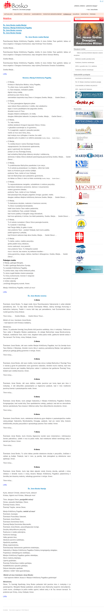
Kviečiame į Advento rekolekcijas (84, 70)
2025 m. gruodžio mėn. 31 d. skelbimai (86, 66)
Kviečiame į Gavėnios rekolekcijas (84, 62)
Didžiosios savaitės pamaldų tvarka (85, 59)
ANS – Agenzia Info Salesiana (83, 89)
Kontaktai (6, 610)
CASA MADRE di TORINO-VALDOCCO (86, 85)
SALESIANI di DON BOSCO (83, 78)
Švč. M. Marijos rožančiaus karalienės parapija (88, 82)
